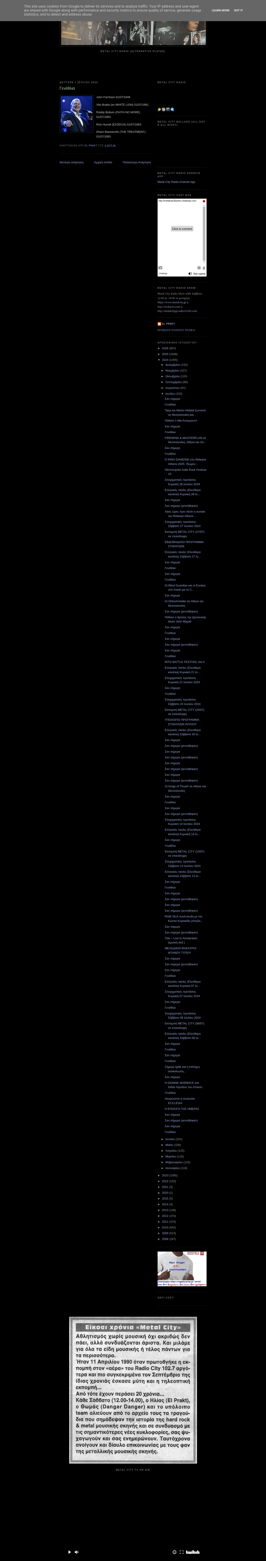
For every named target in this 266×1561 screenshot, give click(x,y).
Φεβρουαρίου (174, 1162)
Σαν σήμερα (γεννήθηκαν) (181, 505)
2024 (165, 359)
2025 (165, 354)
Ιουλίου (170, 393)
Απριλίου (171, 1150)
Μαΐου (169, 1145)
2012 (165, 1216)
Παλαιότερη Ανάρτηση (137, 162)
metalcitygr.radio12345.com (180, 311)
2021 (165, 1187)
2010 (165, 1227)
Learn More (221, 10)
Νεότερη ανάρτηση (72, 162)
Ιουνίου (170, 1139)
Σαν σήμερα (172, 398)
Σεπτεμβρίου (174, 382)
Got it (238, 10)
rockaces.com (172, 306)
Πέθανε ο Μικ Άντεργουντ (181, 420)
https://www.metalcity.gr (172, 302)
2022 (165, 1181)
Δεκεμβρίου (173, 364)
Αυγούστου (173, 388)
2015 (165, 1198)
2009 (165, 1233)
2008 (165, 1239)
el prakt (168, 324)
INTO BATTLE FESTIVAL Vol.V (185, 662)
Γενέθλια (170, 404)
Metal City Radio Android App (176, 182)
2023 (165, 1175)
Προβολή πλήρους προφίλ (176, 330)
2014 (165, 1204)
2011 (165, 1221)
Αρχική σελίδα (103, 162)
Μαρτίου (171, 1156)
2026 (165, 348)
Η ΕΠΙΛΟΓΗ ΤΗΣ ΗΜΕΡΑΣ (182, 1109)
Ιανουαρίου (173, 1168)
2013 (165, 1210)
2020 (165, 1192)
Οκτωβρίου (172, 376)
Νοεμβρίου (172, 370)
